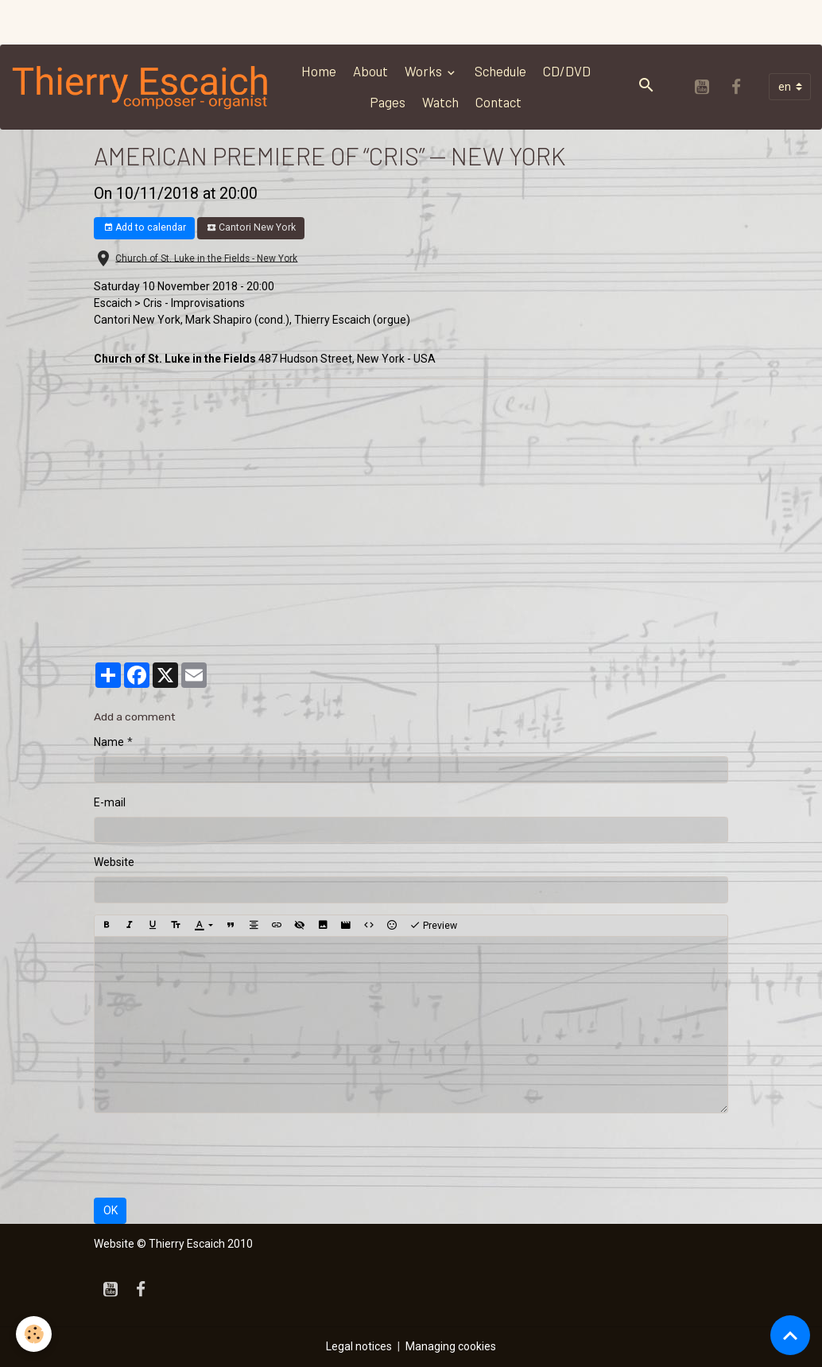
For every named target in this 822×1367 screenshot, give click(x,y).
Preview (433, 925)
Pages (387, 102)
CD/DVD (567, 71)
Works (424, 71)
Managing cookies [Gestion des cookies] (450, 1346)
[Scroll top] (790, 1335)
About (370, 71)
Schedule (500, 71)
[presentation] (214, 1155)
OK (110, 1210)
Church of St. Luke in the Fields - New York (206, 257)
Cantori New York (251, 228)
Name (109, 742)
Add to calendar (144, 228)
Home (318, 71)
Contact (498, 102)
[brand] (141, 86)
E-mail (110, 802)
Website (114, 862)
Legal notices (359, 1346)
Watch (440, 102)
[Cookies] (34, 1334)
